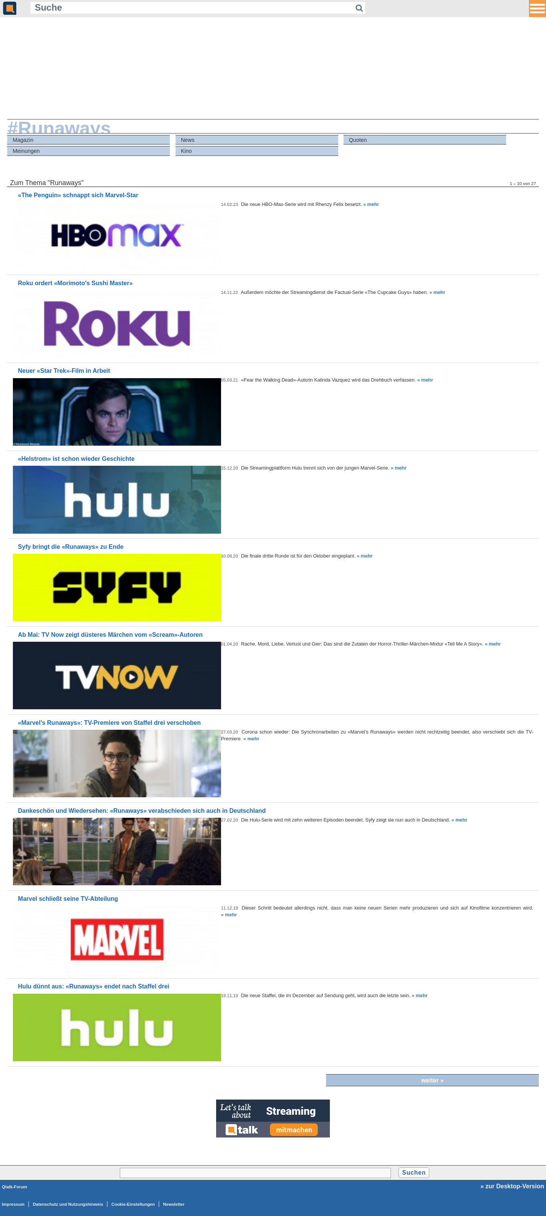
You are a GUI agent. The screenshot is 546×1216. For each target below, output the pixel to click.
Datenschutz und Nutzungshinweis (68, 1204)
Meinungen (26, 151)
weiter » (432, 1080)
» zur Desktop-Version (512, 1186)
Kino (186, 151)
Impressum (13, 1204)
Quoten (358, 140)
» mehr (371, 204)
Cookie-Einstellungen (133, 1204)
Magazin (23, 140)
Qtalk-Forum (14, 1187)
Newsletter (174, 1204)
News (188, 140)
